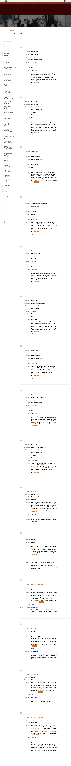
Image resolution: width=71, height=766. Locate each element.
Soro (5, 117)
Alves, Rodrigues (7, 123)
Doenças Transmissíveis (8, 92)
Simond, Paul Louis (7, 174)
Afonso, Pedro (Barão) (8, 101)
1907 (5, 201)
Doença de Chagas (7, 106)
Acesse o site (34, 517)
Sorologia (6, 177)
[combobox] (35, 31)
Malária (5, 76)
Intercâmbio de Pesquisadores (6, 150)
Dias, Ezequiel (6, 103)
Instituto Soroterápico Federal (8, 68)
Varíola (5, 119)
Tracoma (5, 180)
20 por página (35, 39)
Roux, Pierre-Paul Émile (8, 167)
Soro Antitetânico (7, 176)
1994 (5, 210)
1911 (5, 211)
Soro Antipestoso (7, 118)
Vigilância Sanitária (7, 74)
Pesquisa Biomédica (7, 81)
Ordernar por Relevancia (25, 39)
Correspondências (7, 58)
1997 (5, 219)
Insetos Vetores (7, 146)
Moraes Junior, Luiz (7, 114)
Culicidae (5, 132)
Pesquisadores (6, 161)
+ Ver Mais (36, 82)
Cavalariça (6, 128)
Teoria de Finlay (7, 179)
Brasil (8, 1)
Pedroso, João (6, 157)
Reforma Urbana (7, 165)
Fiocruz (4, 3)
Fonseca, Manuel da (7, 141)
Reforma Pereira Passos (8, 164)
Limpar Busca (14, 33)
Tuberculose (6, 79)
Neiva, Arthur (6, 155)
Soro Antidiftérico (7, 175)
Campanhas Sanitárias (8, 83)
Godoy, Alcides (6, 143)
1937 (5, 214)
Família (5, 138)
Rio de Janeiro (6, 100)
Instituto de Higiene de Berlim (8, 111)
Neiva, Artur (6, 156)
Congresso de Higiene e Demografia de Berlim (8, 90)
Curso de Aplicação (7, 134)
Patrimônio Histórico (7, 78)
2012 (5, 222)
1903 (5, 200)
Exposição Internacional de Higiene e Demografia (9, 137)
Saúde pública (6, 172)
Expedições (6, 73)
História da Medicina (7, 145)
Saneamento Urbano (7, 171)
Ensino (5, 107)
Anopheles (6, 125)
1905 (5, 195)
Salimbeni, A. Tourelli (7, 169)
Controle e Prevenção (8, 91)
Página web (6, 50)
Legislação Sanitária (7, 96)
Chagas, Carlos (7, 102)
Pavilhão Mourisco (7, 115)
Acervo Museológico (7, 80)
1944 (5, 216)
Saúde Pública (6, 75)
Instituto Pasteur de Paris (8, 95)
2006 (5, 220)
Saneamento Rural (7, 170)
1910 (5, 206)
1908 (5, 204)
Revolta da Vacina (7, 166)
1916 (5, 209)
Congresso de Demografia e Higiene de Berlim (9, 130)
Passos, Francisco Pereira (8, 98)
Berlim (5, 126)
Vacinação (6, 84)
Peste (5, 66)
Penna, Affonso (6, 160)
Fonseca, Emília (7, 140)
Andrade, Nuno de (7, 124)
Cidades (5, 85)
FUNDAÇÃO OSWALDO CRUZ (64, 3)
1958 (5, 217)
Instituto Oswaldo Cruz (8, 69)
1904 (5, 197)
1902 (5, 202)
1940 (5, 215)
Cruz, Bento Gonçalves (8, 131)
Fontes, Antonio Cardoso (8, 142)
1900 (5, 199)
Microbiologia (6, 97)
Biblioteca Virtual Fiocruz (31, 10)
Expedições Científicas (8, 108)
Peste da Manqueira (7, 162)
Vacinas (5, 181)
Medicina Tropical (7, 113)
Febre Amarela (6, 93)
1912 (5, 207)
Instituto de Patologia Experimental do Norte (8, 148)
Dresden (5, 135)
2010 (5, 221)
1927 (5, 212)
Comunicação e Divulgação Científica (9, 87)
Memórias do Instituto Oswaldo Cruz (8, 154)
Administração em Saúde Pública (8, 121)
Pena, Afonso (6, 159)
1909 (5, 205)
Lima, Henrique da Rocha (8, 112)
